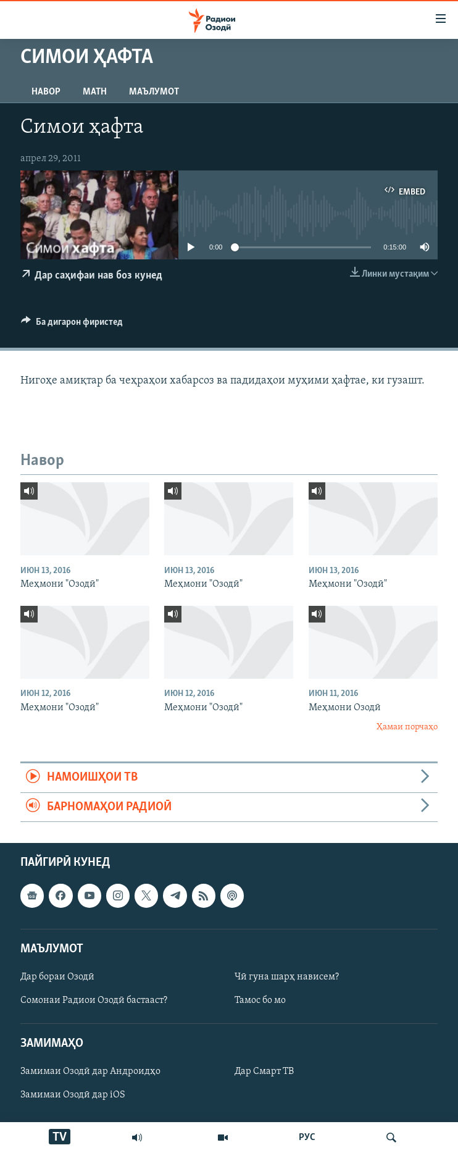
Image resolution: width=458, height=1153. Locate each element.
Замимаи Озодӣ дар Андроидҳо (90, 1072)
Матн (95, 92)
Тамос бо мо (260, 1000)
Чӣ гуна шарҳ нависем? (287, 977)
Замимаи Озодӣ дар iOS (72, 1096)
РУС (307, 1138)
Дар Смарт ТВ (264, 1072)
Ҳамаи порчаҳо (407, 727)
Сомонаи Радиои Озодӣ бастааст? (93, 1000)
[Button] (72, 325)
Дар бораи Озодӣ (57, 977)
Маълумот (154, 92)
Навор (45, 92)
